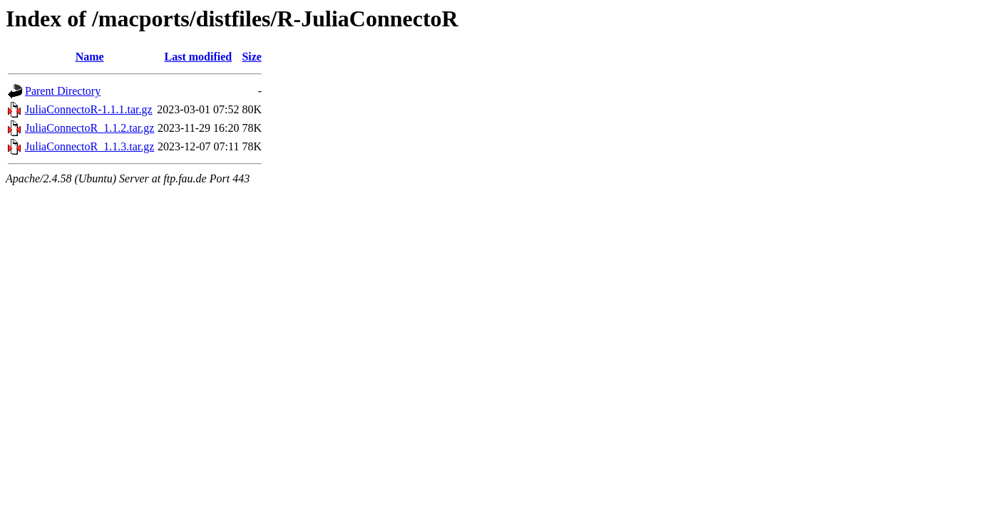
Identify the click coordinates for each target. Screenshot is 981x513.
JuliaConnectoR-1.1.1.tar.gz (89, 109)
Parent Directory (63, 91)
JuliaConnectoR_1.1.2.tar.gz (89, 128)
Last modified (198, 57)
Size (252, 57)
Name (90, 57)
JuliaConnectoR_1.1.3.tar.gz (89, 146)
